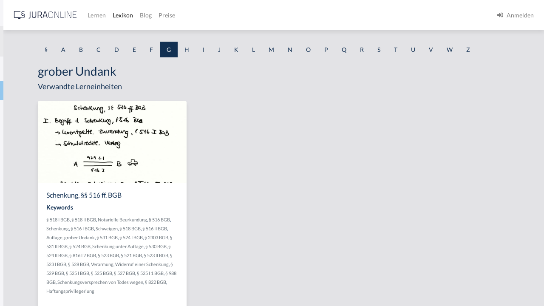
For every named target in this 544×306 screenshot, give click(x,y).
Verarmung (221, 289)
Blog (278, 15)
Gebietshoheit (25, 205)
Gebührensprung (29, 262)
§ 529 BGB (197, 297)
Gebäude (18, 186)
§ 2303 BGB (199, 262)
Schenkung (181, 244)
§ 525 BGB (245, 297)
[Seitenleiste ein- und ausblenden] (122, 13)
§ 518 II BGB (188, 235)
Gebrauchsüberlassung (37, 243)
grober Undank (221, 253)
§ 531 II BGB (224, 262)
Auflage (196, 253)
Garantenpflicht (27, 109)
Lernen (229, 15)
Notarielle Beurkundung (227, 235)
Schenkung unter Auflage (187, 271)
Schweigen (231, 244)
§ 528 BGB (197, 289)
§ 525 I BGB (221, 297)
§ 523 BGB (201, 280)
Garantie (18, 147)
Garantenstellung (29, 128)
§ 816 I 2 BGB (175, 280)
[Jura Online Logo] (178, 15)
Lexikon (255, 15)
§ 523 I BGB (173, 289)
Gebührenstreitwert (33, 281)
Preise (299, 15)
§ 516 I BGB (206, 244)
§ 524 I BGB (173, 262)
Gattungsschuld (27, 166)
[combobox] (68, 41)
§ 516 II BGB (174, 253)
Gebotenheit (23, 224)
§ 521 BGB (224, 280)
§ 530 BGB (225, 271)
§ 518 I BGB (162, 235)
